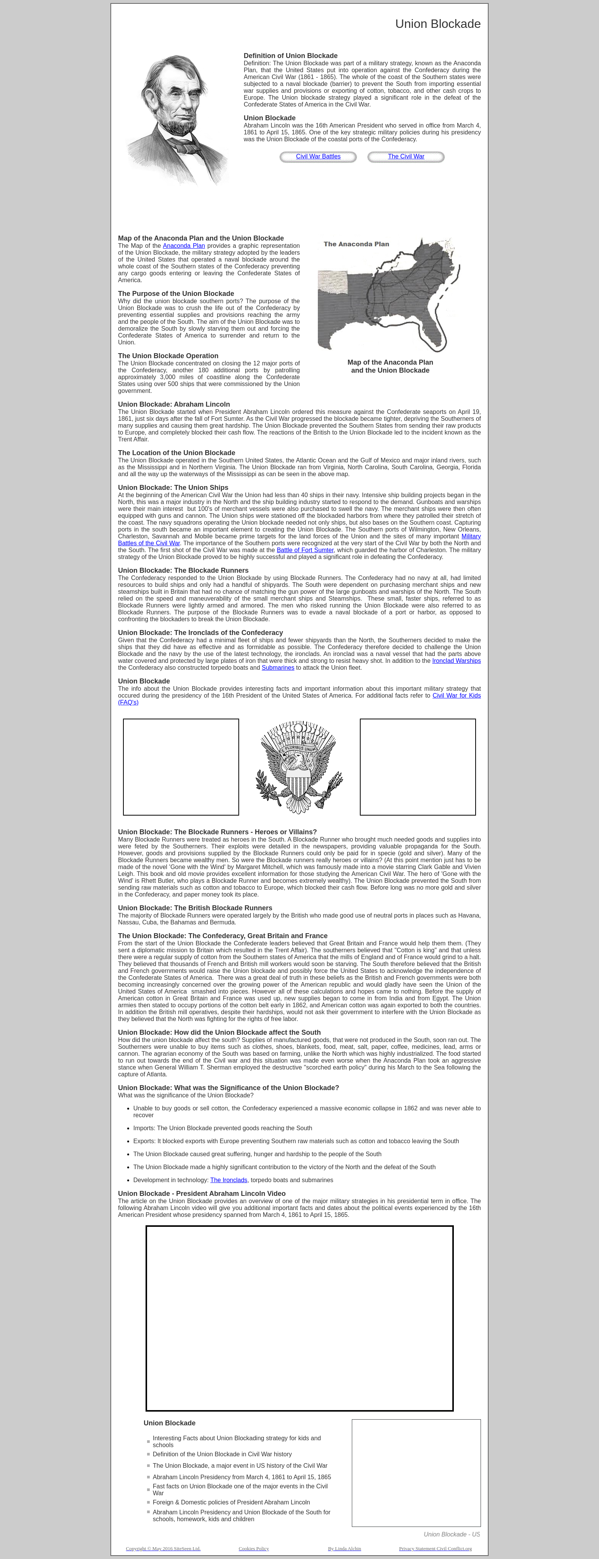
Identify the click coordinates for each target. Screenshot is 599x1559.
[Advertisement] (299, 212)
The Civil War (406, 156)
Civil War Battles (318, 156)
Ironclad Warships (456, 661)
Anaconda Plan (184, 245)
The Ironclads (229, 1180)
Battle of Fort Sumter (305, 550)
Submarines (278, 667)
